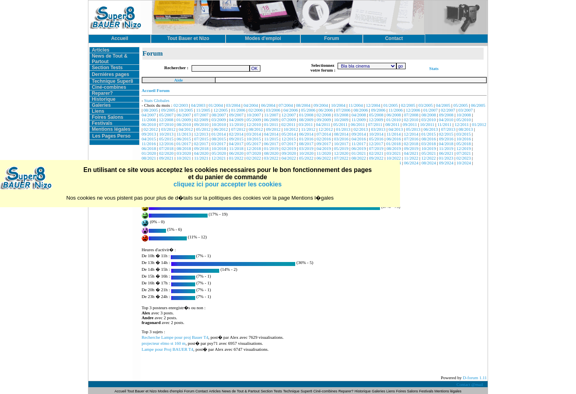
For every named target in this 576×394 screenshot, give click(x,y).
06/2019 (359, 148)
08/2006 (361, 110)
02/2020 (166, 153)
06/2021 (446, 153)
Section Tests (107, 67)
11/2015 (271, 138)
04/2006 (291, 110)
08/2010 (183, 124)
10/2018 (219, 148)
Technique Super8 (112, 81)
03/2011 (306, 124)
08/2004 (303, 105)
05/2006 (308, 110)
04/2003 (198, 105)
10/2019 (429, 148)
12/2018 (253, 148)
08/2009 (306, 119)
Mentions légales (111, 129)
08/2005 (151, 110)
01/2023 (446, 158)
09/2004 (321, 105)
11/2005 (203, 110)
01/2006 (238, 110)
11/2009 (359, 119)
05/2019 (341, 148)
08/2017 (306, 143)
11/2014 (393, 134)
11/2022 (411, 158)
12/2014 (411, 134)
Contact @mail (470, 384)
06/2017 (271, 143)
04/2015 (149, 138)
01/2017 (183, 143)
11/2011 (444, 124)
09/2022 (376, 158)
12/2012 (325, 129)
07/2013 (448, 129)
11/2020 (324, 153)
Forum (190, 391)
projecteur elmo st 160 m (164, 343)
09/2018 (201, 148)
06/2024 (411, 162)
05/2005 (461, 105)
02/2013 (361, 129)
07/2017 (289, 143)
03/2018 (428, 143)
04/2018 (446, 143)
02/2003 (181, 105)
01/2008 (306, 114)
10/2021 (183, 158)
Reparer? (102, 93)
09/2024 (446, 162)
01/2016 (306, 138)
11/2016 (149, 143)
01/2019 (271, 148)
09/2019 (411, 148)
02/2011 (288, 124)
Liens (98, 111)
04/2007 (149, 114)
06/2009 (271, 119)
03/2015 (463, 134)
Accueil (120, 391)
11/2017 (359, 143)
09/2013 (149, 134)
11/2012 (308, 129)
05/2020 (219, 153)
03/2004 (233, 105)
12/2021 (219, 158)
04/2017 (236, 143)
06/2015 (183, 138)
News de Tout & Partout (241, 391)
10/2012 (291, 129)
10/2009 (341, 119)
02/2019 (289, 148)
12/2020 (341, 153)
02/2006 (255, 110)
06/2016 (393, 138)
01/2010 (393, 119)
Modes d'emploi (170, 391)
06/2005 (478, 105)
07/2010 (166, 124)
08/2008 (429, 114)
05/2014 (289, 134)
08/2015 (219, 138)
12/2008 (166, 119)
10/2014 (376, 134)
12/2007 (289, 114)
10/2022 (393, 158)
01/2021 (359, 153)
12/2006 (413, 110)
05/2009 (253, 119)
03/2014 (253, 134)
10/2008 (463, 114)
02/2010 (411, 119)
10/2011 (427, 124)
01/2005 (390, 105)
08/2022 (359, 158)
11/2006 (395, 110)
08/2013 (465, 129)
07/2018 (166, 148)
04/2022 (289, 158)
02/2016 (323, 138)
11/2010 (236, 124)
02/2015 (446, 134)
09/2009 (323, 119)
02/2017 (201, 143)
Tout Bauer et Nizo (142, 391)
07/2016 (411, 138)
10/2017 (341, 143)
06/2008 (393, 114)
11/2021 (201, 158)
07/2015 (201, 138)
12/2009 (376, 119)
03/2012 (168, 129)
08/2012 (255, 129)
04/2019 (323, 148)
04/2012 (185, 129)
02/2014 (236, 134)
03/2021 (393, 153)
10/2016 (463, 138)
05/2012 (203, 129)
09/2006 (378, 110)
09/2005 (168, 110)
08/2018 (183, 148)
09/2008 (446, 114)
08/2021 (149, 158)
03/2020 (183, 153)
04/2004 (251, 105)
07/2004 (285, 105)
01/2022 (236, 158)
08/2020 (271, 153)
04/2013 (395, 129)
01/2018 (393, 143)
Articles (100, 50)
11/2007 (271, 114)
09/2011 (410, 124)
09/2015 (236, 138)
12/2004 (373, 105)
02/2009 (201, 119)
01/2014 (219, 134)
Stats (433, 68)
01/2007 (430, 110)
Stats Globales (156, 100)
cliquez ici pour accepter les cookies (228, 184)
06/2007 (183, 114)
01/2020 (149, 153)
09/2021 (166, 158)
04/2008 (359, 114)
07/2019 (376, 148)
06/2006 (325, 110)
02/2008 (323, 114)
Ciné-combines (109, 87)
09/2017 (323, 143)
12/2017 (376, 143)
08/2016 (429, 138)
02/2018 (411, 143)
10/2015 (254, 138)
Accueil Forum (156, 90)
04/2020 (201, 153)
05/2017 (253, 143)
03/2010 (428, 119)
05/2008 (376, 114)
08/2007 (219, 114)
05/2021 (429, 153)
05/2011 (340, 124)
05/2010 (463, 119)
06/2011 (358, 124)
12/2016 (166, 143)
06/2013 (431, 129)
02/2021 (376, 153)
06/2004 (268, 105)
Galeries (101, 105)
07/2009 (289, 119)
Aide (178, 80)
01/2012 (479, 124)
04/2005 (443, 105)
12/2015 (289, 138)
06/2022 (323, 158)
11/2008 (149, 119)
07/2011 (375, 124)
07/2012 (238, 129)
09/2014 (359, 134)
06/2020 (236, 153)
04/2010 (446, 119)
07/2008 (411, 114)
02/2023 (463, 158)
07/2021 (463, 153)
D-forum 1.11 (475, 377)
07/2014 (323, 134)
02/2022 (253, 158)
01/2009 (183, 119)
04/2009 (236, 119)
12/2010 (253, 124)
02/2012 (151, 129)
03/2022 (271, 158)
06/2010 (149, 124)
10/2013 (166, 134)
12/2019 (463, 148)
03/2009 (219, 119)
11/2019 (446, 148)
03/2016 (341, 138)
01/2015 (428, 134)
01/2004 (215, 105)
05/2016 (376, 138)
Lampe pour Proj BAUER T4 (167, 349)
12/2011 (461, 124)
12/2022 (428, 158)
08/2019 (393, 148)
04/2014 (271, 134)
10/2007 (254, 114)
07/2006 (343, 110)
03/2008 (341, 114)
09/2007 (236, 114)
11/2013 (183, 134)
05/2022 (306, 158)
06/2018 (149, 148)
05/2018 (463, 143)
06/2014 (306, 134)
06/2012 (221, 129)
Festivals (102, 123)
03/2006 (273, 110)
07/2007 (201, 114)
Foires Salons (107, 117)
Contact (202, 391)
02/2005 (408, 105)
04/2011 (323, 124)
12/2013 (201, 134)
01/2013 (343, 129)
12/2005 (221, 110)
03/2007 (465, 110)
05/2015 (166, 138)
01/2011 (271, 124)
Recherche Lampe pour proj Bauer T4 (175, 337)
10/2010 (219, 124)
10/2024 (463, 162)
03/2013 (378, 129)
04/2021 (411, 153)
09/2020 (289, 153)
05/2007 (166, 114)
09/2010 (201, 124)
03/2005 (425, 105)
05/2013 (413, 129)
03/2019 (306, 148)
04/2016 (359, 138)
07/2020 (254, 153)
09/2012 (273, 129)
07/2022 (341, 158)
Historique (103, 99)
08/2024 (429, 162)
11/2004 (355, 105)
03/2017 (219, 143)
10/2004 (338, 105)
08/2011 (392, 124)
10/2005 (185, 110)
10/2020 (306, 153)
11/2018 (236, 148)
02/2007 (448, 110)
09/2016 (446, 138)
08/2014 (341, 134)
